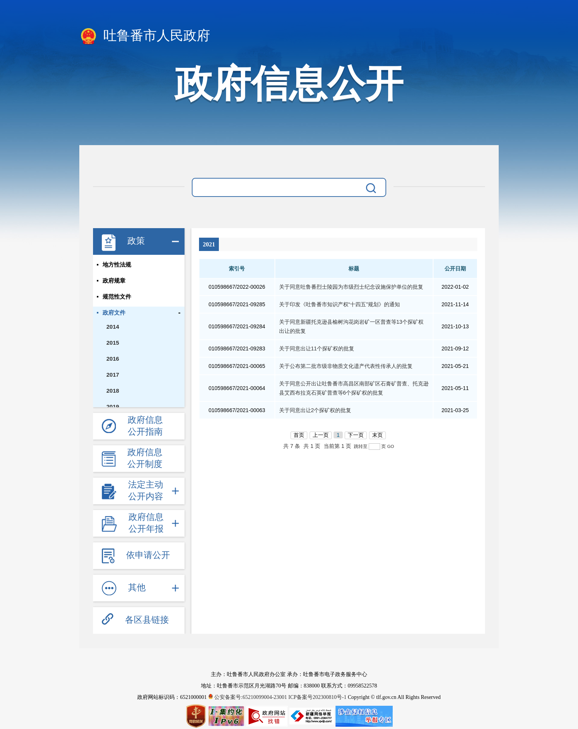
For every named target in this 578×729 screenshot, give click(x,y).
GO (390, 446)
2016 (112, 358)
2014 (112, 326)
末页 (377, 435)
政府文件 (114, 313)
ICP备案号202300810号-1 (317, 697)
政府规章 (114, 281)
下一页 (356, 435)
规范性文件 (117, 297)
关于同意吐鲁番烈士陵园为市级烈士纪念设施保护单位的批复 (351, 287)
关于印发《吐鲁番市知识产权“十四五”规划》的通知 (339, 304)
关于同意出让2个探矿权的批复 (315, 410)
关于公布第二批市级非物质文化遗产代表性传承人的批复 (346, 366)
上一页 (321, 435)
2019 (112, 406)
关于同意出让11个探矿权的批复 (317, 348)
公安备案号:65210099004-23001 (248, 697)
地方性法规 (117, 265)
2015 (112, 342)
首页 (299, 435)
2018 (112, 390)
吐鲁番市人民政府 (144, 36)
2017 (112, 374)
